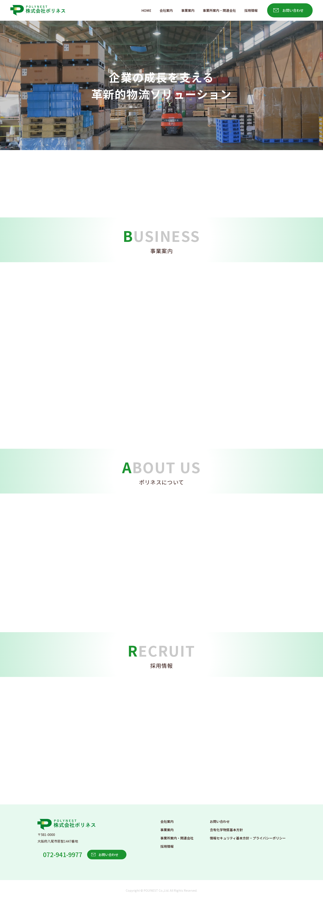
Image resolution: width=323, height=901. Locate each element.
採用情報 (251, 10)
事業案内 (188, 10)
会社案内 (166, 10)
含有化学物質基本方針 (226, 829)
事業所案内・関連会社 (219, 10)
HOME (146, 10)
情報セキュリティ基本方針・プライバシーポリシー (248, 838)
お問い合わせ (293, 10)
